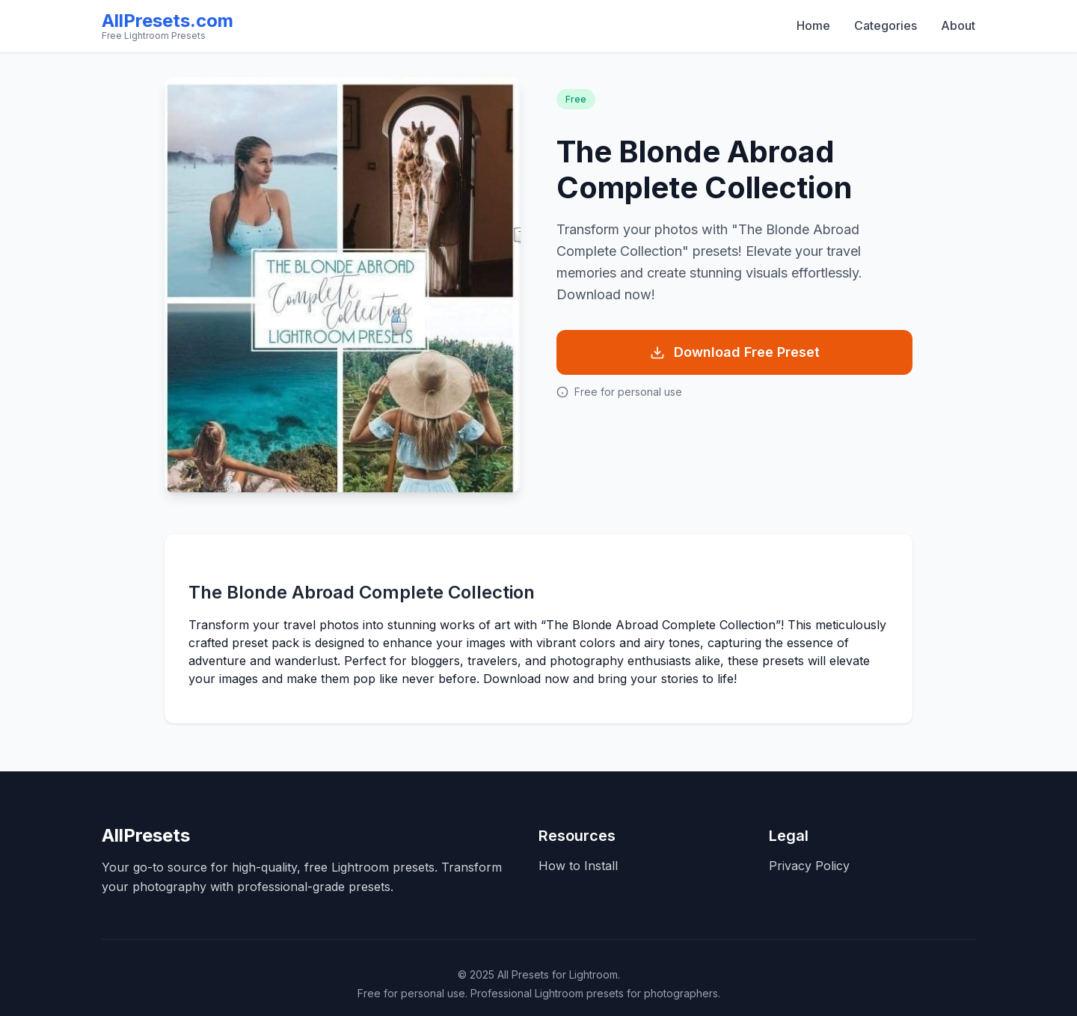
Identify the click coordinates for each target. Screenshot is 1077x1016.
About (958, 25)
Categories (885, 25)
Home (813, 25)
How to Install (578, 865)
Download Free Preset (735, 352)
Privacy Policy (809, 865)
